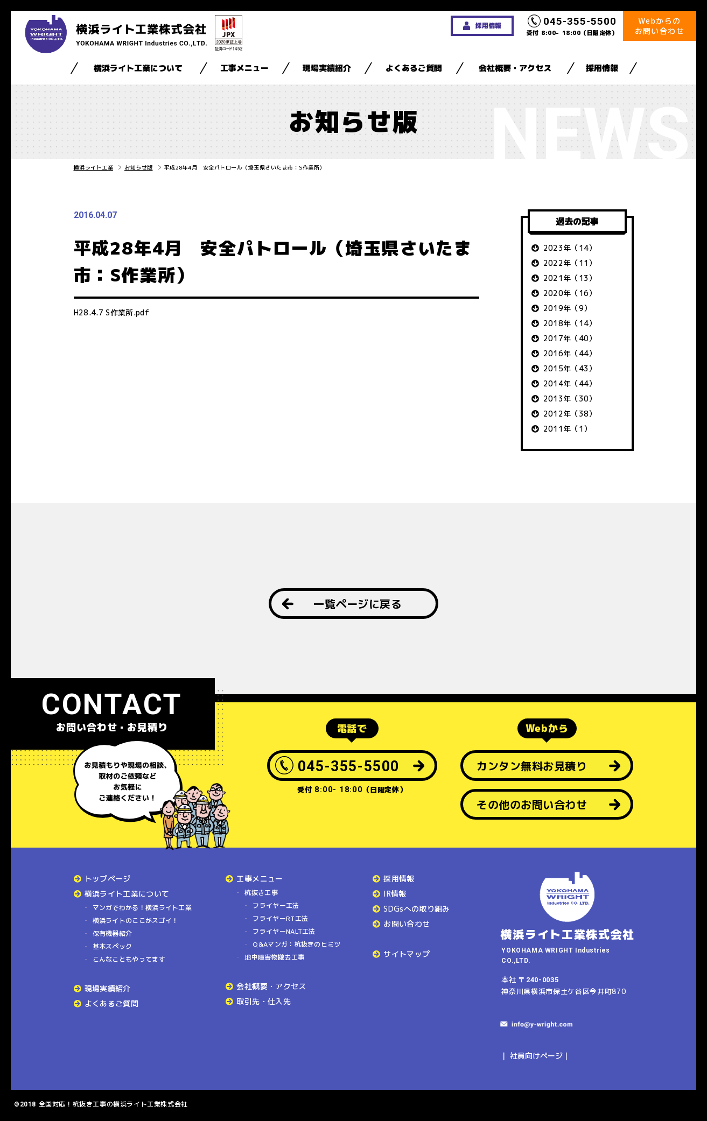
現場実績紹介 (327, 68)
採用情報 (602, 68)
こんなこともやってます (129, 959)
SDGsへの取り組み (416, 909)
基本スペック (112, 946)
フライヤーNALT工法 (284, 931)
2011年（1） (567, 429)
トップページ (108, 878)
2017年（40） (570, 338)
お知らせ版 (138, 167)
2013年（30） (570, 398)
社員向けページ (536, 1056)
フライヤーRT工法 (280, 918)
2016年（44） (570, 353)
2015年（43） (570, 368)
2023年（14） (570, 248)
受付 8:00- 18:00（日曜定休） (572, 26)
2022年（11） (570, 263)
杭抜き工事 (261, 892)
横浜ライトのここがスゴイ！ (136, 920)
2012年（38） (570, 413)
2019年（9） (567, 308)
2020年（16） (570, 293)
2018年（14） (570, 323)
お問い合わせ (406, 924)
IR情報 (394, 894)
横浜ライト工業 (94, 167)
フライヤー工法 (276, 905)
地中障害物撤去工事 (274, 957)
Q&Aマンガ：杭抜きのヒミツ (296, 944)
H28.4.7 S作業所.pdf (112, 312)
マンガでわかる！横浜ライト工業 (142, 907)
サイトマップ (406, 954)
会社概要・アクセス (515, 68)
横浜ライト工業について (138, 68)
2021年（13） (570, 278)
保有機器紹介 (112, 933)
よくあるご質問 (414, 68)
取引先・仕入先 (263, 1001)
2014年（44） (570, 383)
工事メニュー (244, 68)
